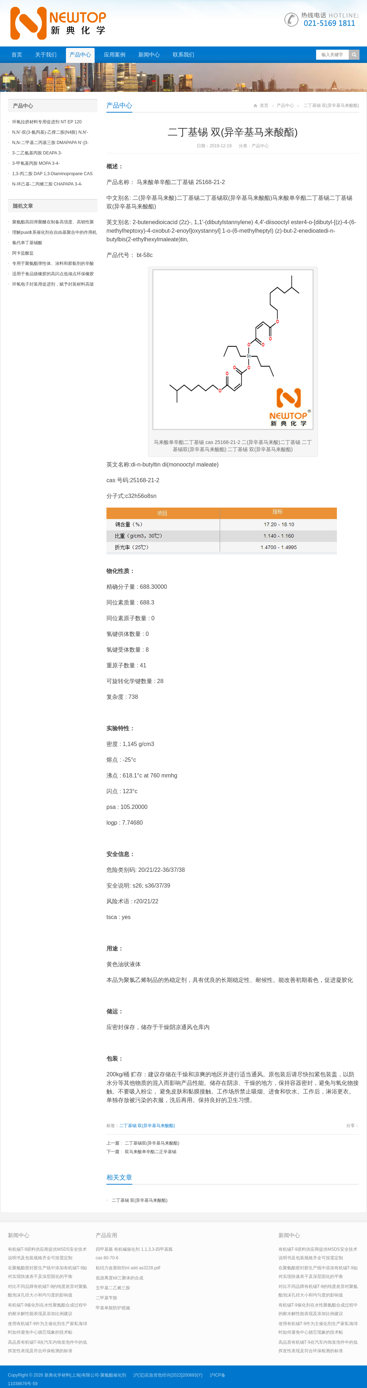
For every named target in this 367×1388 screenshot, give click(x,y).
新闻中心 (149, 54)
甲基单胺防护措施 (113, 1307)
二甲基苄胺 (106, 1297)
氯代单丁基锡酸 (27, 242)
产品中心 (80, 54)
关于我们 (46, 54)
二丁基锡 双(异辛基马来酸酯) (147, 1125)
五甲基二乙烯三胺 (113, 1287)
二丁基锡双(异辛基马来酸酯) (152, 1143)
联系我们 (183, 54)
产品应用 (106, 1235)
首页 (16, 54)
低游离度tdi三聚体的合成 (119, 1277)
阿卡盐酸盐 (23, 253)
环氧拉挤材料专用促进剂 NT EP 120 (47, 121)
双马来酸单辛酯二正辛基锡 (150, 1151)
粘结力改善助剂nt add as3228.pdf (128, 1267)
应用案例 (114, 54)
